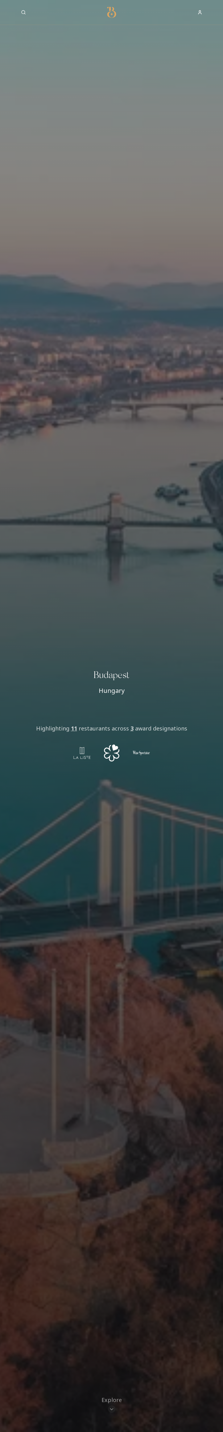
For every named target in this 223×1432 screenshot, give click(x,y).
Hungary (112, 690)
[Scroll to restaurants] (111, 1405)
